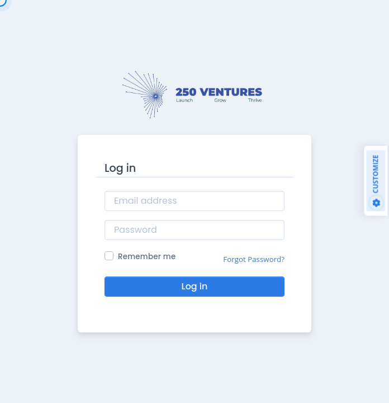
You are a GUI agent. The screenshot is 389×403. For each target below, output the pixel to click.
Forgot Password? (253, 259)
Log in (195, 286)
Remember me (146, 256)
